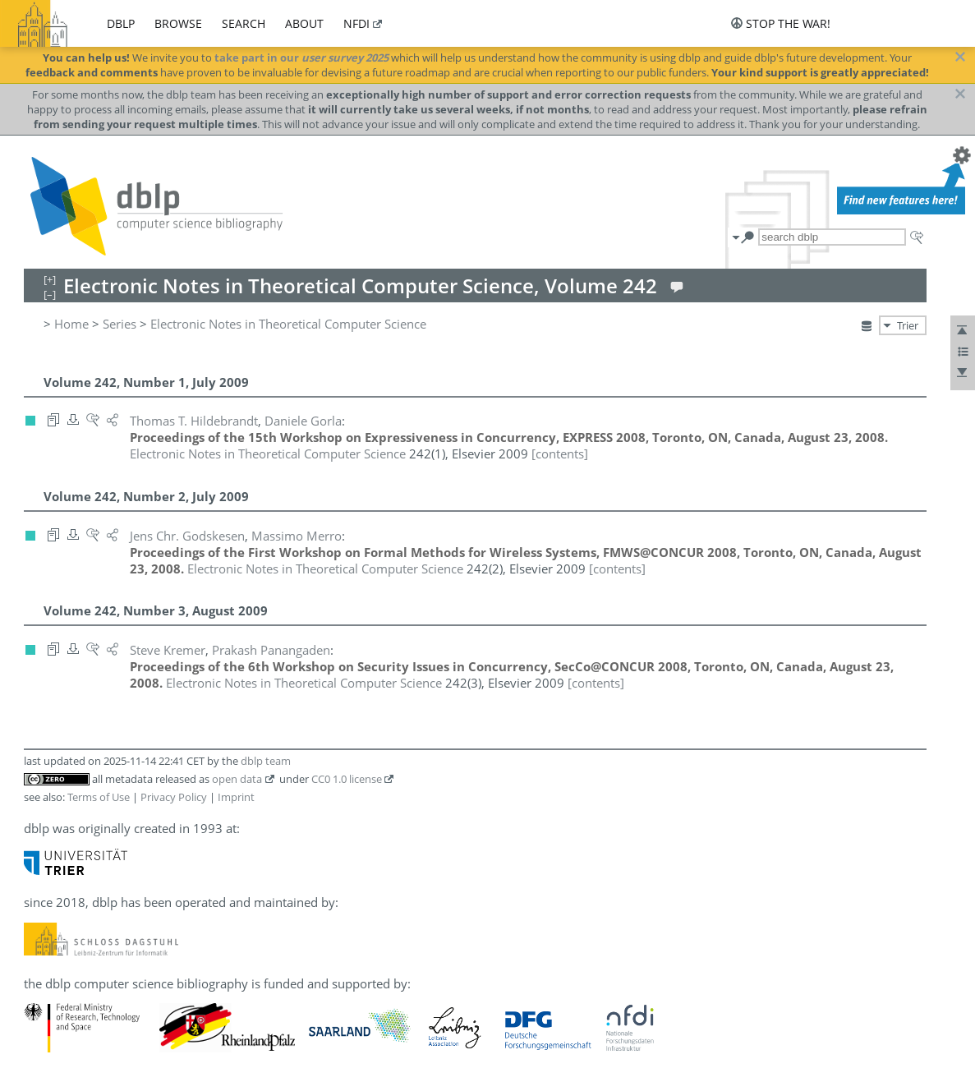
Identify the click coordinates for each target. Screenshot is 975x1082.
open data (237, 778)
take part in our (301, 57)
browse (178, 23)
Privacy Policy (173, 797)
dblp (121, 23)
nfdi (356, 23)
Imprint (236, 797)
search (243, 23)
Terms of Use (98, 797)
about (304, 23)
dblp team (266, 760)
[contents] (559, 453)
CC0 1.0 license (346, 778)
